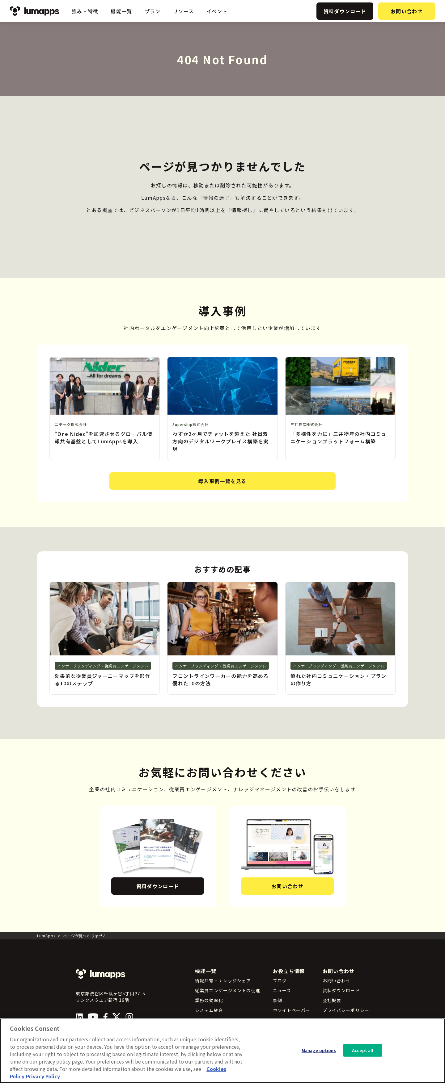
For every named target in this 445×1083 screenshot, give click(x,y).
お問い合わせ (407, 11)
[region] (222, 1050)
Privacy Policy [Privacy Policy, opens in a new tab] (43, 1076)
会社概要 (332, 1000)
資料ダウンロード (345, 11)
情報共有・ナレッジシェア (223, 980)
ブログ (280, 980)
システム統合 (209, 1010)
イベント (217, 11)
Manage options (319, 1050)
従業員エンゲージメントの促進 (228, 990)
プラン (153, 11)
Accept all (362, 1050)
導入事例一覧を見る (222, 481)
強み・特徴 (85, 11)
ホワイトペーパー (291, 1010)
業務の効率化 (209, 1000)
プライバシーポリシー (346, 1010)
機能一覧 (121, 11)
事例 (277, 1000)
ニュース (282, 990)
